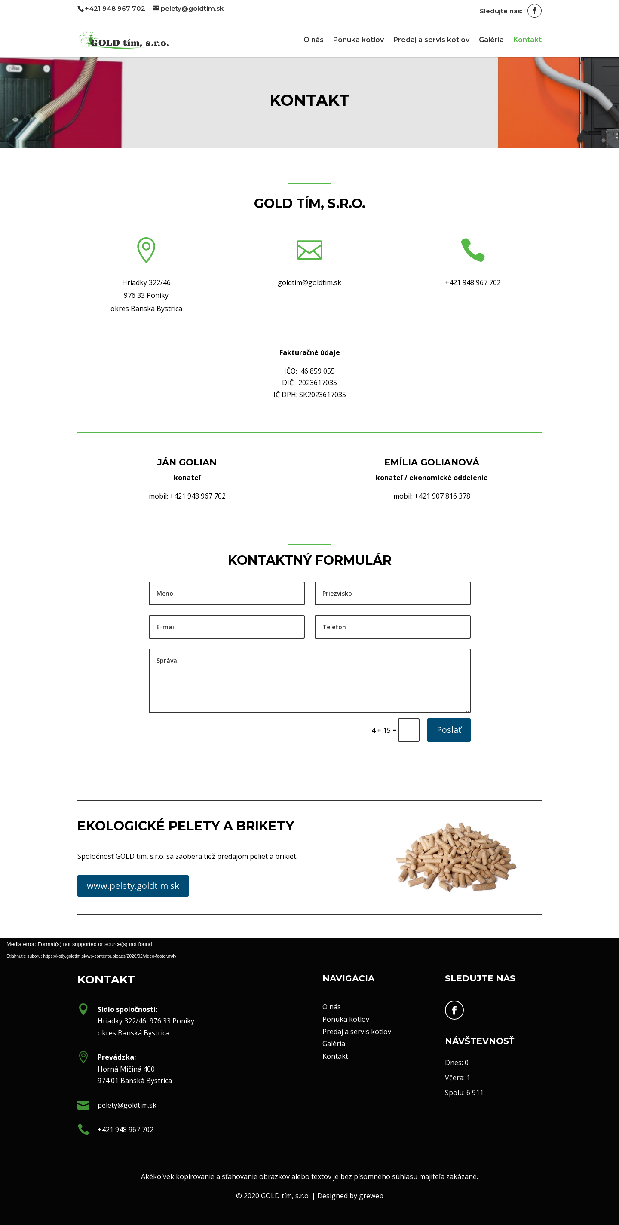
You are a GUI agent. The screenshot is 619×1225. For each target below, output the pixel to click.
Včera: (455, 1077)
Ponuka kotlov (358, 40)
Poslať (449, 729)
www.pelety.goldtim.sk (133, 885)
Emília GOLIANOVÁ (431, 462)
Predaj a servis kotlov (431, 40)
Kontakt (527, 40)
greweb (352, 1198)
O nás (313, 40)
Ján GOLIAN (187, 462)
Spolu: (455, 1092)
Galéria (491, 40)
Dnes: (455, 1062)
